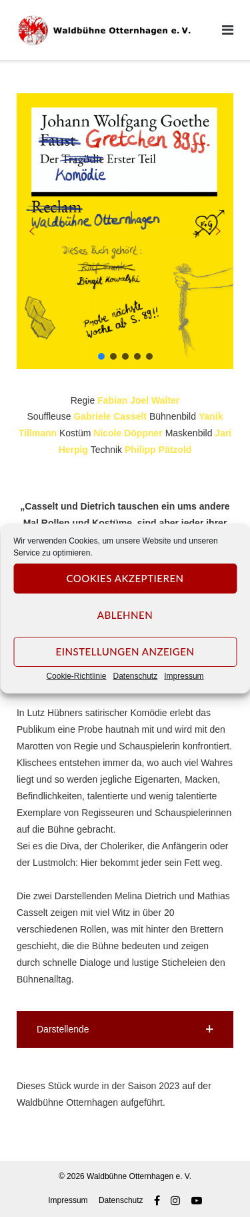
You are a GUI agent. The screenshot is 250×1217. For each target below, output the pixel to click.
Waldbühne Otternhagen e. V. (139, 1176)
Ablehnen (125, 615)
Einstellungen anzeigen (125, 651)
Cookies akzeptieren (124, 578)
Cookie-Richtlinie (76, 676)
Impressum (183, 676)
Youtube (196, 1200)
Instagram (175, 1200)
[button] (32, 231)
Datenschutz (135, 676)
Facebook (157, 1200)
